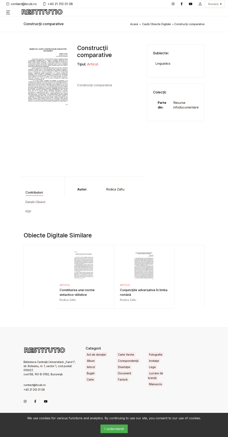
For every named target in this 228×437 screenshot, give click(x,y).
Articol (92, 64)
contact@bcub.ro (21, 4)
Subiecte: (161, 53)
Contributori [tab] (34, 192)
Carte (90, 379)
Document (124, 373)
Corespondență (128, 360)
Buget (90, 373)
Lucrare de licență (155, 376)
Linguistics (162, 63)
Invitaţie (154, 360)
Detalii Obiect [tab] (35, 202)
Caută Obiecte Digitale (156, 24)
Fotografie (155, 354)
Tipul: (81, 64)
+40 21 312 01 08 (58, 4)
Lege (152, 367)
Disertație (124, 367)
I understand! (114, 429)
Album (91, 360)
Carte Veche (126, 354)
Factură (123, 379)
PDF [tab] (28, 211)
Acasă (134, 24)
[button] (200, 4)
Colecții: (159, 92)
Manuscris (155, 384)
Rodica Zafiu (115, 189)
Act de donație (96, 354)
